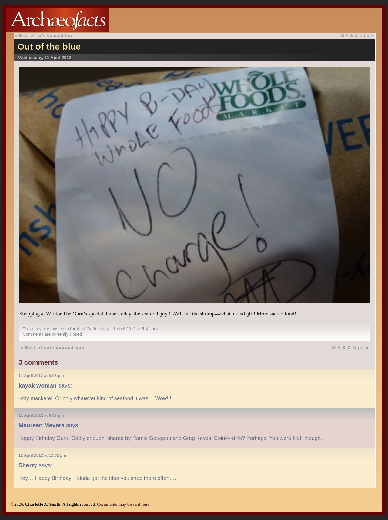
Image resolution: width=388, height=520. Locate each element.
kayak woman (37, 385)
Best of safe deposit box (46, 35)
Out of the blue (49, 47)
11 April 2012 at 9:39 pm (41, 415)
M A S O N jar (355, 35)
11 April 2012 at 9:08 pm (41, 375)
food (74, 328)
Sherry (27, 465)
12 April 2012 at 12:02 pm (42, 455)
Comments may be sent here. (124, 504)
